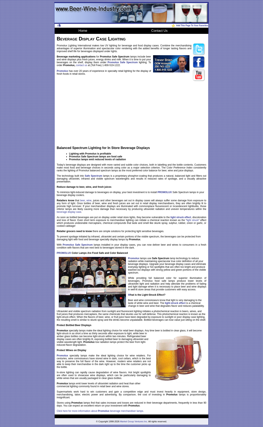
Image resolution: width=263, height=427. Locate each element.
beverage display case (69, 212)
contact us (81, 65)
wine (89, 200)
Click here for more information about (77, 411)
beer (82, 200)
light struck (192, 220)
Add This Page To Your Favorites (192, 25)
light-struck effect (175, 303)
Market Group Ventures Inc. (134, 421)
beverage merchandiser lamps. (126, 411)
